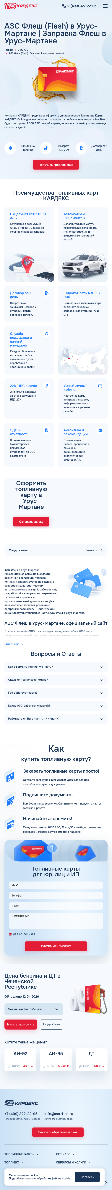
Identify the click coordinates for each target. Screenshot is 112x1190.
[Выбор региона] (33, 989)
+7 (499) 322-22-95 (21, 1095)
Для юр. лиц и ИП (24, 914)
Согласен (87, 1177)
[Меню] (105, 6)
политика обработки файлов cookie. (48, 1178)
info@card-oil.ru (58, 1095)
